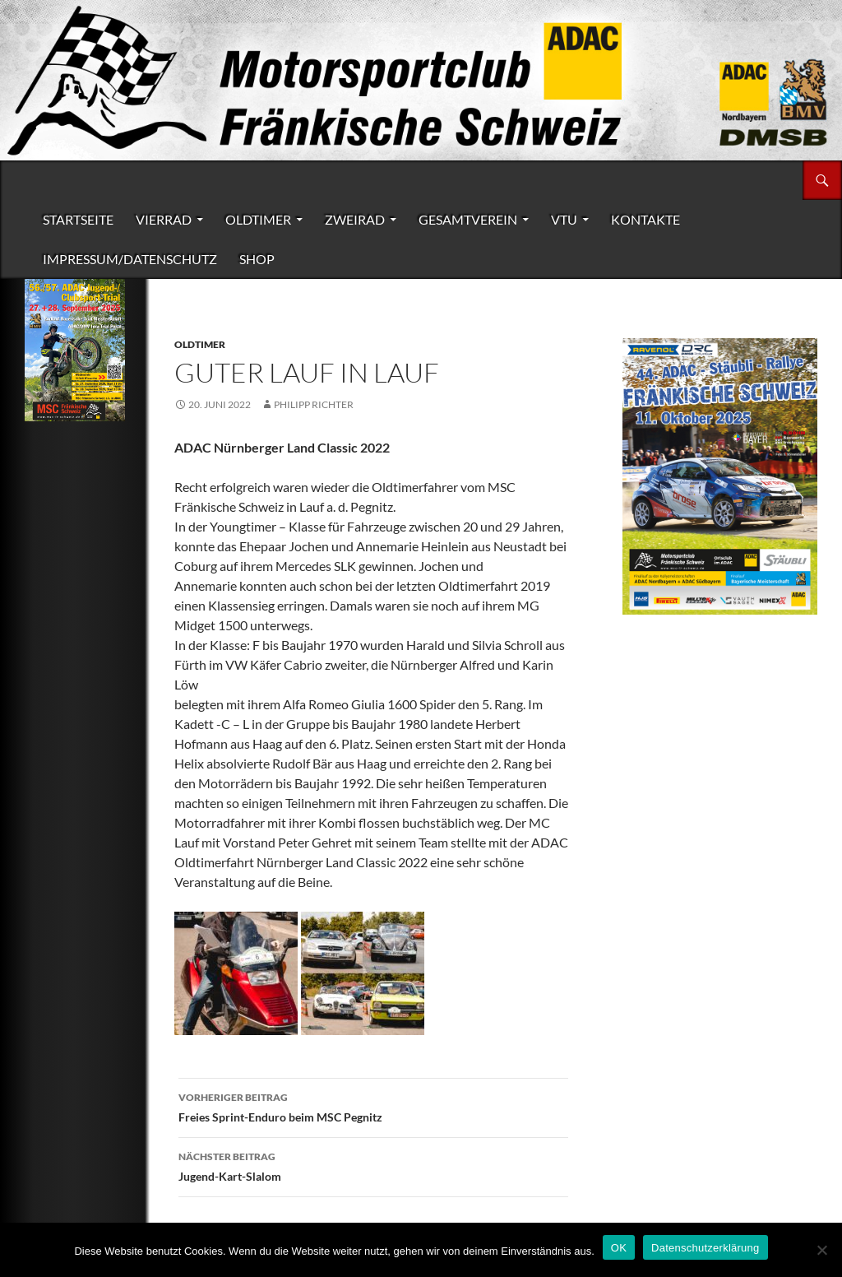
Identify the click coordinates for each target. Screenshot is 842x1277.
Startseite (78, 219)
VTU (564, 219)
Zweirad (355, 219)
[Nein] (821, 1250)
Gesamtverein (468, 219)
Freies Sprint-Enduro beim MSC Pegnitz (373, 1106)
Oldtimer (258, 219)
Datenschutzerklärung (705, 1248)
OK (619, 1248)
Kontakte (645, 219)
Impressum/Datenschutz (130, 259)
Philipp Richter (314, 404)
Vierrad (164, 219)
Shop (257, 259)
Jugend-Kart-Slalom (373, 1165)
